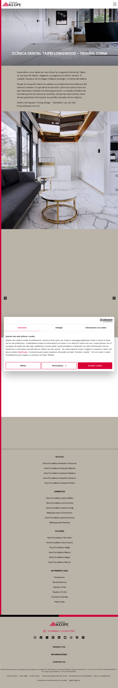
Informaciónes (59, 654)
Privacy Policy (12, 676)
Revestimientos (60, 582)
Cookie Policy (34, 676)
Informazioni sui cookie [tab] (95, 328)
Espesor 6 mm (59, 587)
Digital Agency (74, 680)
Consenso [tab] (22, 328)
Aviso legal (23, 676)
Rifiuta (23, 365)
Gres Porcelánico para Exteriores (60, 517)
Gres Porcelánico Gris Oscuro (59, 542)
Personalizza (59, 365)
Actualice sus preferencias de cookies (52, 680)
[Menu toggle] (115, 4)
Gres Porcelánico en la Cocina (59, 503)
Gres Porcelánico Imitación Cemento (59, 478)
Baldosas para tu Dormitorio (59, 512)
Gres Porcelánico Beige (59, 547)
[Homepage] (11, 4)
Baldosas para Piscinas (59, 522)
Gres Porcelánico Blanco (60, 552)
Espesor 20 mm (60, 592)
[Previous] (5, 298)
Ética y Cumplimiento (102, 676)
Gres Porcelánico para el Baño (59, 498)
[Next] (114, 298)
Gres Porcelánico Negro (59, 557)
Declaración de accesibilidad (80, 676)
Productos (59, 647)
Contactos (59, 662)
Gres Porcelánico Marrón (60, 562)
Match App (60, 601)
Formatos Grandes (59, 597)
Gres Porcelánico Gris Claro (59, 537)
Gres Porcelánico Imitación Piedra (60, 483)
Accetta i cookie (95, 365)
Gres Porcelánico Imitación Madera (59, 473)
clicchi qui (22, 352)
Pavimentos (59, 577)
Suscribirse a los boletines (61, 631)
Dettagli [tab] (59, 328)
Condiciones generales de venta (54, 676)
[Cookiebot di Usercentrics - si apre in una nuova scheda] (101, 320)
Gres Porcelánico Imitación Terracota (59, 463)
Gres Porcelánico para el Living (59, 508)
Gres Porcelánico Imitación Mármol (59, 468)
